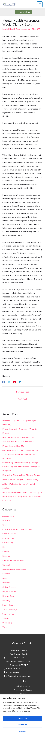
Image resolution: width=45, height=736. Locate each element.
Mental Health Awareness (14, 29)
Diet (4, 547)
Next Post (22, 399)
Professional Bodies (22, 690)
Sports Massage (9, 609)
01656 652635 (13, 668)
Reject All (22, 731)
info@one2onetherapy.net (18, 676)
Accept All (22, 718)
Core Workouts (9, 534)
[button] (22, 12)
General (6, 565)
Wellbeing (7, 623)
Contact (22, 693)
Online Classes (9, 587)
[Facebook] (3, 381)
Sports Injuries (8, 605)
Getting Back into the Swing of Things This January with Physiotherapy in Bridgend (20, 454)
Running (6, 600)
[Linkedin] (20, 381)
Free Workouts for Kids (13, 560)
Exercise (6, 556)
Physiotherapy (9, 591)
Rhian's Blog (8, 596)
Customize (22, 725)
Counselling (7, 542)
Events (5, 551)
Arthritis (6, 520)
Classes (5, 525)
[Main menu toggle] (40, 4)
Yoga (4, 627)
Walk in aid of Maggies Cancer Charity (20, 479)
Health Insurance (22, 686)
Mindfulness (7, 574)
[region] (22, 715)
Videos (5, 618)
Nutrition (6, 582)
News (4, 578)
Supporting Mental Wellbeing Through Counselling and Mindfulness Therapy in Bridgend (21, 466)
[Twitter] (9, 381)
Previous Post (22, 392)
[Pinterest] (14, 381)
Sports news (8, 614)
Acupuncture (8, 516)
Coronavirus (8, 538)
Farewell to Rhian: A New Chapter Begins (21, 475)
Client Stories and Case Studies (17, 529)
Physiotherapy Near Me (13, 446)
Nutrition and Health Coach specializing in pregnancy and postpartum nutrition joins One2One (22, 496)
